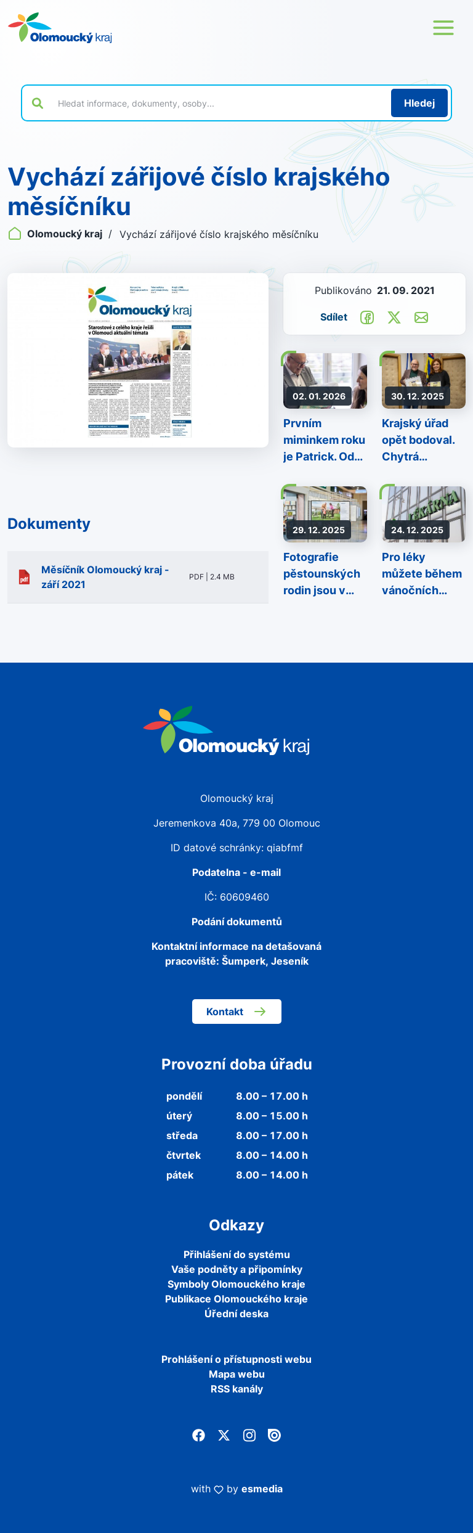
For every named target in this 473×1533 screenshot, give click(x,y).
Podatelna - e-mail (236, 872)
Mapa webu (237, 1374)
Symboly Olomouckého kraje (236, 1284)
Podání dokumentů (237, 921)
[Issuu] (274, 1434)
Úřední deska (236, 1313)
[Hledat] (419, 103)
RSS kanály (237, 1389)
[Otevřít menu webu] (443, 27)
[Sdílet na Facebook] (367, 316)
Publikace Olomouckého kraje (236, 1299)
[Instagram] (249, 1434)
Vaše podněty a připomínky (236, 1269)
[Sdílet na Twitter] (394, 316)
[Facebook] (198, 1434)
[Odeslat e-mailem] (421, 316)
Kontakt (236, 1011)
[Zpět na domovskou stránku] (59, 27)
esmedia (262, 1488)
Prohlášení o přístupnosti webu (236, 1359)
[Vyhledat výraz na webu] (217, 102)
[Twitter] (223, 1434)
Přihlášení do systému (237, 1254)
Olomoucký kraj (56, 233)
